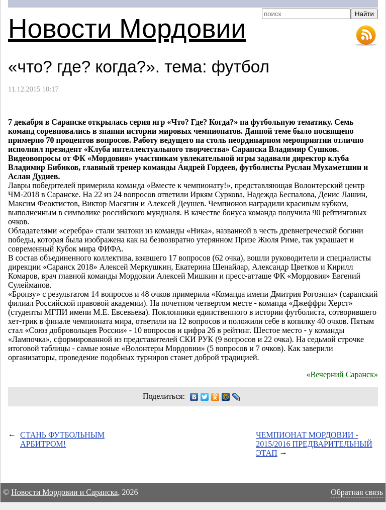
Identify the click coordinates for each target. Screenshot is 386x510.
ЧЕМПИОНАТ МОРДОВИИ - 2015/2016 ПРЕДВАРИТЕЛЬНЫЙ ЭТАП (314, 444)
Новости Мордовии (127, 28)
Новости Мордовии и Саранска (64, 492)
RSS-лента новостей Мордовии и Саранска (366, 36)
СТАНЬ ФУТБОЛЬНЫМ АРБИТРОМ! (62, 439)
